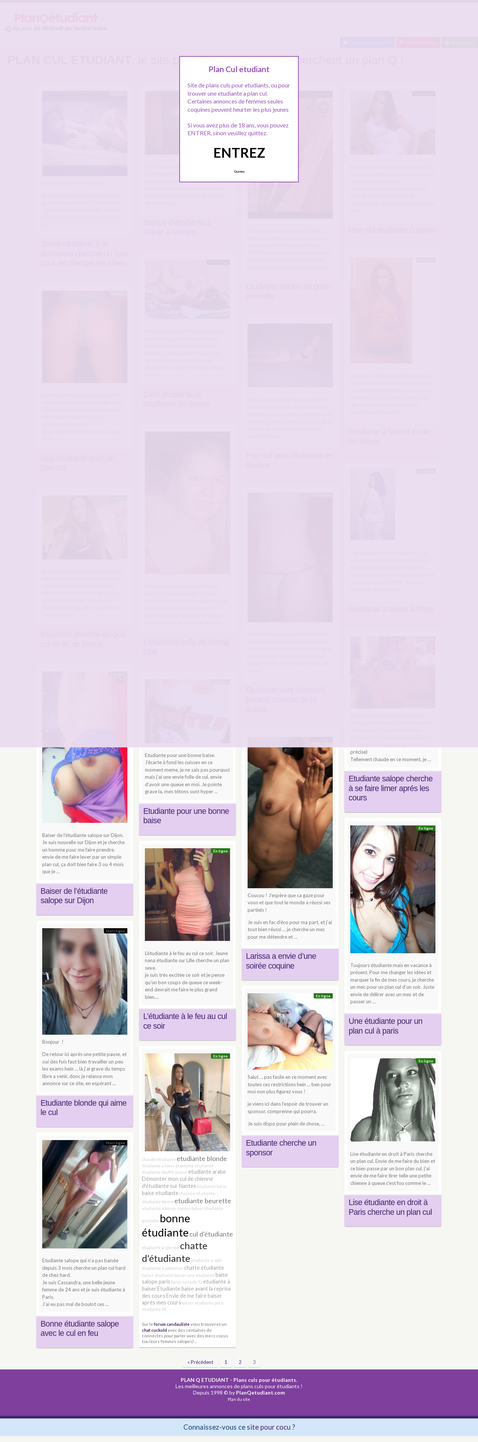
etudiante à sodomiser (162, 1268)
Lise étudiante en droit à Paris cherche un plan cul (390, 1207)
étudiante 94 (154, 1309)
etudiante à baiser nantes (166, 1208)
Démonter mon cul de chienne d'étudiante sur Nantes (177, 1182)
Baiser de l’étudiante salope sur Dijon (74, 896)
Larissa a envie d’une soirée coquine (281, 961)
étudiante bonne (158, 1201)
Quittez (239, 171)
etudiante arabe (207, 1171)
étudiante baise (212, 1186)
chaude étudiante (159, 1159)
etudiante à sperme (160, 1247)
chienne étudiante (197, 1193)
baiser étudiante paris (203, 1302)
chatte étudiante (204, 1268)
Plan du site (239, 1399)
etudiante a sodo (206, 1260)
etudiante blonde (202, 1158)
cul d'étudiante (211, 1234)
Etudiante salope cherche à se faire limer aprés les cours (391, 788)
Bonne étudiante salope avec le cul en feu (80, 1328)
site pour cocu (269, 1427)
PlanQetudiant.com (260, 1392)
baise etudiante (160, 1193)
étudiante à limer (158, 1165)
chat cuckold (154, 1330)
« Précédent (200, 1362)
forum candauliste (172, 1324)
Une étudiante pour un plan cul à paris (385, 1026)
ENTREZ (239, 152)
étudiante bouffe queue (164, 1172)
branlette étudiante (195, 1165)
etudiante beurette (202, 1200)
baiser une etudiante (194, 1275)
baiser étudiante (158, 1275)
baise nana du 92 (186, 1281)
